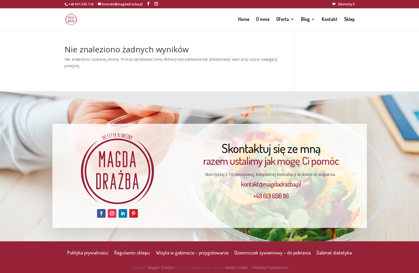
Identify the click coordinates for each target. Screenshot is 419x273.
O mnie (263, 19)
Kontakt (329, 19)
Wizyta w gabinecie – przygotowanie (192, 253)
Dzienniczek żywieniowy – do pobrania (272, 253)
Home (243, 19)
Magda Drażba (160, 267)
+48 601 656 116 (81, 4)
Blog (305, 19)
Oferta (282, 19)
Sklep (349, 19)
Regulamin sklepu (132, 253)
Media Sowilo (236, 267)
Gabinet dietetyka (334, 253)
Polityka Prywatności (270, 267)
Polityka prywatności (87, 253)
